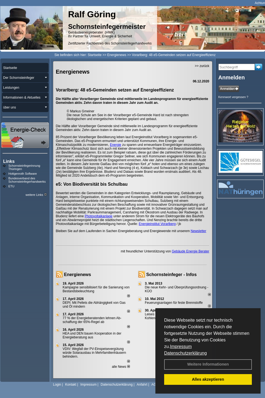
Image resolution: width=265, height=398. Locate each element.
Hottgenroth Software (22, 173)
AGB (154, 384)
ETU (11, 186)
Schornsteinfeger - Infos (171, 274)
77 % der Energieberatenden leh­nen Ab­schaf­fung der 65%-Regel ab (92, 320)
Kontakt (70, 384)
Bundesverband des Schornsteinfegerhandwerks (27, 180)
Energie (115, 145)
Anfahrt (142, 384)
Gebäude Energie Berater (190, 251)
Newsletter (198, 231)
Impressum (181, 346)
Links (9, 161)
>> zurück (202, 66)
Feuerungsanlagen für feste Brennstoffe (174, 303)
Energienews (77, 274)
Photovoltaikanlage (98, 216)
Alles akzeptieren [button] (208, 379)
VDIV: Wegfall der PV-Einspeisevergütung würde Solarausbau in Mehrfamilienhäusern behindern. (94, 352)
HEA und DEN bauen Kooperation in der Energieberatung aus (92, 335)
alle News (121, 367)
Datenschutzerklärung (185, 353)
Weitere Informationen (208, 364)
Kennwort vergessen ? (233, 97)
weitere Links (36, 194)
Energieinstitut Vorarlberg (157, 224)
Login (57, 384)
